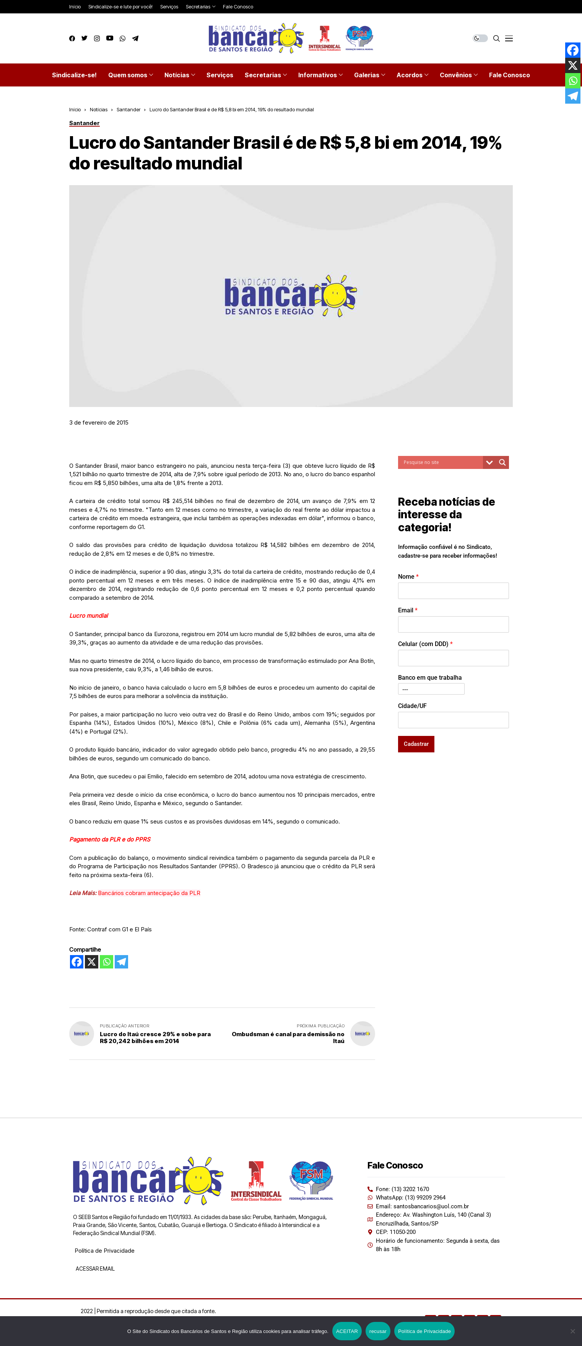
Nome (408, 576)
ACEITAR (347, 1331)
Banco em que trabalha (430, 677)
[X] (91, 961)
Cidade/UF (412, 706)
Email (408, 610)
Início (75, 109)
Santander (128, 109)
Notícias (98, 109)
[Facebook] (76, 961)
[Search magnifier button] (502, 462)
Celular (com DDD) (425, 644)
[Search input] (442, 462)
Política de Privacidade (105, 1250)
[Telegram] (121, 961)
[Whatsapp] (106, 961)
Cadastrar (416, 744)
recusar (378, 1331)
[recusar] (572, 1331)
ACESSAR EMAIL (95, 1268)
